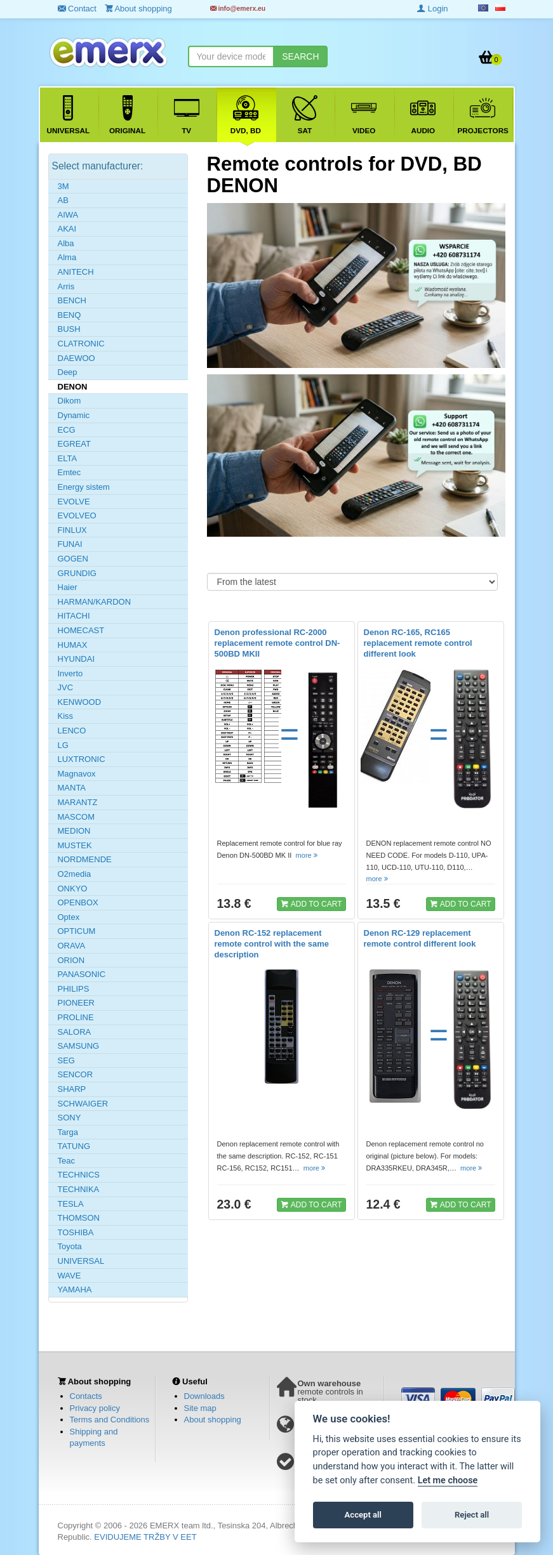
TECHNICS (79, 1174)
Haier (67, 587)
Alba (66, 243)
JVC (66, 687)
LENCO (72, 730)
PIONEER (76, 1002)
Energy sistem (84, 487)
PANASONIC (82, 974)
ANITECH (76, 272)
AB (63, 200)
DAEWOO (76, 358)
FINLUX (72, 530)
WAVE (69, 1275)
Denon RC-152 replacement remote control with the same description (272, 943)
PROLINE (76, 1017)
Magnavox (77, 773)
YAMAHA (75, 1289)
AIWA (68, 215)
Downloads (204, 1396)
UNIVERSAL (81, 1261)
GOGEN (73, 558)
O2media (74, 874)
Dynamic (74, 415)
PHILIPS (74, 989)
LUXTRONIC (81, 759)
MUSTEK (75, 845)
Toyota (70, 1246)
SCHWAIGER (83, 1103)
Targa (68, 1132)
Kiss (66, 716)
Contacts (86, 1396)
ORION (71, 960)
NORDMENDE (85, 859)
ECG (67, 430)
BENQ (69, 315)
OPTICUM (77, 931)
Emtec (69, 472)
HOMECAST (81, 630)
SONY (69, 1117)
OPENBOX (78, 902)
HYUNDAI (76, 659)
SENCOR (75, 1074)
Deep (67, 372)
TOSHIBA (76, 1232)
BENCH (72, 300)
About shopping (212, 1419)
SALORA (74, 1032)
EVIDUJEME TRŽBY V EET (145, 1537)
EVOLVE (74, 501)
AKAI (67, 228)
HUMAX (73, 645)
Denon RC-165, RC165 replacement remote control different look (418, 643)
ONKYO (73, 888)
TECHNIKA (79, 1189)
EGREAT (74, 444)
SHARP (72, 1089)
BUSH (69, 329)
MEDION (74, 831)
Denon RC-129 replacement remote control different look (420, 938)
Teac (66, 1160)
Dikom (69, 400)
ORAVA (72, 945)
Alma (67, 257)
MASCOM (76, 817)
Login (432, 8)
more (307, 855)
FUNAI (70, 544)
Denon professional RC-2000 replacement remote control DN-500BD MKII (277, 643)
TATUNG (74, 1146)
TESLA (71, 1204)
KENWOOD (80, 702)
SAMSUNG (79, 1046)
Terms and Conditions (110, 1419)
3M (63, 186)
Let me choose (448, 1480)
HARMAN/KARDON (94, 602)
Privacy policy (95, 1408)
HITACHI (74, 615)
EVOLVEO (77, 515)
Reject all (472, 1514)
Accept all (363, 1514)
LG (63, 745)
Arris (66, 286)
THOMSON (79, 1218)
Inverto (70, 673)
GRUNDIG (77, 573)
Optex (69, 917)
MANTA (72, 787)
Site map (200, 1408)
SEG (66, 1060)
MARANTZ (78, 802)
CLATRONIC (81, 343)
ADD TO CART (311, 903)
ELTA (67, 458)
